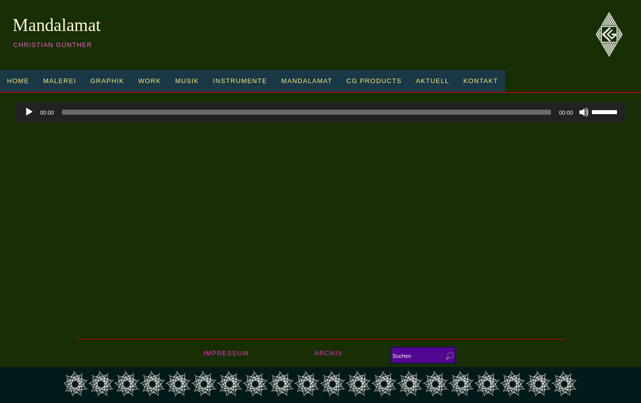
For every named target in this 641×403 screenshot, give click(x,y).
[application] (320, 112)
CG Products (374, 81)
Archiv (328, 353)
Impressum (225, 353)
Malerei (59, 81)
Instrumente (240, 81)
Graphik (107, 81)
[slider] (306, 112)
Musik (187, 81)
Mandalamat (57, 25)
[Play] (29, 112)
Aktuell (432, 81)
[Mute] (584, 112)
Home (18, 81)
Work (149, 81)
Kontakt (480, 81)
